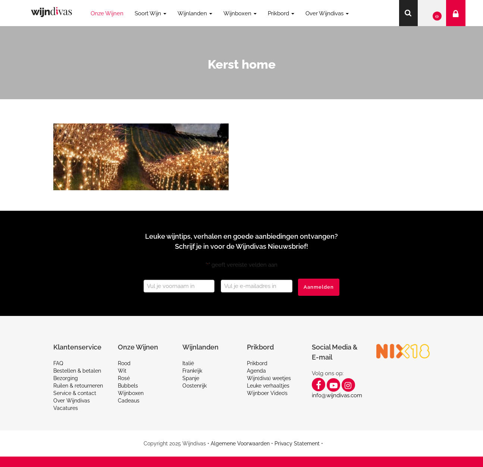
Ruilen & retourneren (78, 386)
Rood (124, 363)
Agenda (256, 371)
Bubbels (128, 386)
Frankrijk (192, 371)
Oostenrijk (194, 386)
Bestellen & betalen (77, 371)
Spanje (190, 378)
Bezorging (65, 378)
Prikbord (257, 363)
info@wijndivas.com (337, 395)
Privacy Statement (297, 443)
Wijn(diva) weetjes (269, 378)
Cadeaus (128, 401)
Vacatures (65, 408)
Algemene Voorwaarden (240, 443)
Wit (122, 371)
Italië (188, 363)
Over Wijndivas (71, 401)
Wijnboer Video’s (267, 393)
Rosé (124, 378)
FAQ (58, 363)
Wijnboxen (131, 393)
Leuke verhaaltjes (268, 386)
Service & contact (74, 393)
